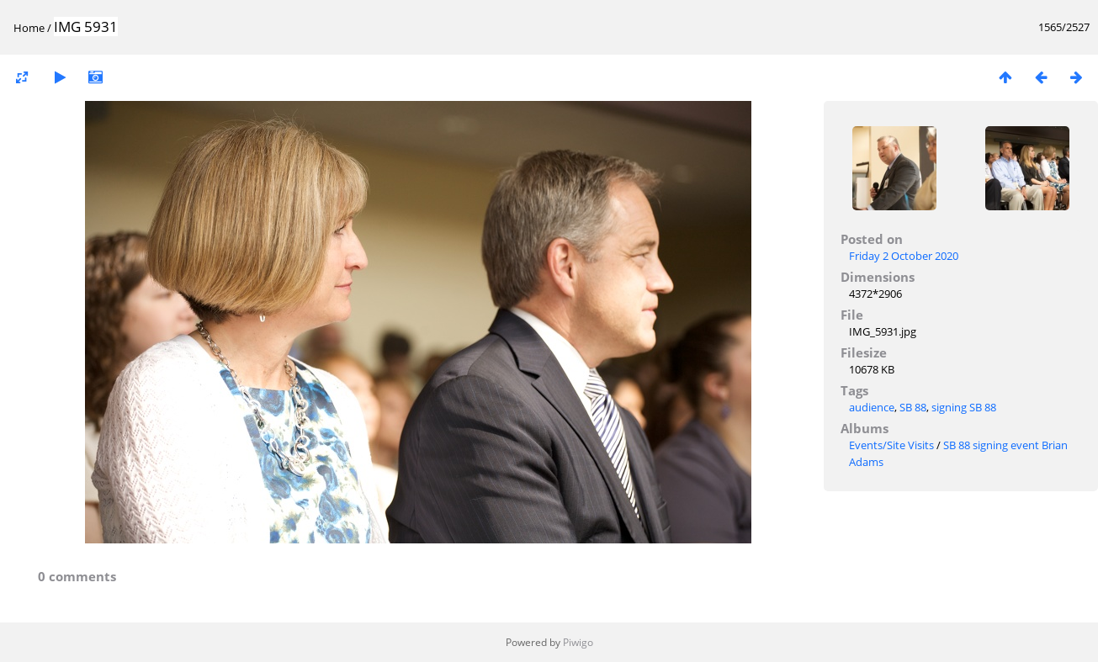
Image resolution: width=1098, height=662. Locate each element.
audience (871, 407)
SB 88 (912, 407)
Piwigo (578, 642)
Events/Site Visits (891, 445)
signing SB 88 (963, 407)
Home (29, 27)
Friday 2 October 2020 (903, 255)
